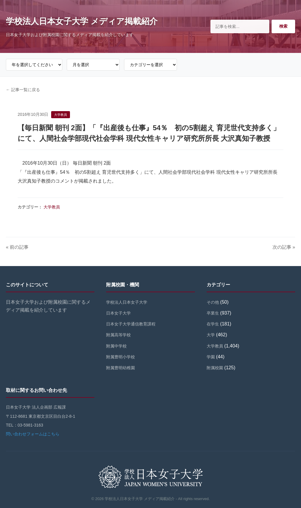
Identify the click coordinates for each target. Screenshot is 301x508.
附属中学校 (116, 346)
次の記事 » (283, 247)
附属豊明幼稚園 (120, 367)
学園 (211, 357)
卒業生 (213, 313)
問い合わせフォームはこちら (32, 434)
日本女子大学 (118, 313)
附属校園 (215, 367)
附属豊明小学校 (120, 357)
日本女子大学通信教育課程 (130, 324)
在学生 (213, 324)
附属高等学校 (118, 334)
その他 (213, 302)
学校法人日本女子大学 (126, 302)
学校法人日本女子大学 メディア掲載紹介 (82, 21)
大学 (211, 334)
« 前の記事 (17, 247)
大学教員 (52, 207)
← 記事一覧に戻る (23, 89)
